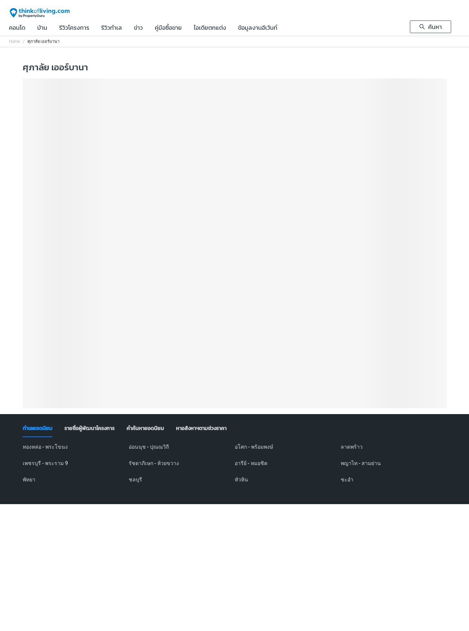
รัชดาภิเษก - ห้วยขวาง (154, 463)
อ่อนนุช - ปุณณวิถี (149, 447)
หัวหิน (241, 480)
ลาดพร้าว (352, 447)
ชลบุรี (135, 480)
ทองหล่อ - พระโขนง (45, 447)
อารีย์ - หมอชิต (251, 463)
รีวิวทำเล (111, 28)
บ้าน (42, 28)
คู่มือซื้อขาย (168, 28)
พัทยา (29, 480)
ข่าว (138, 28)
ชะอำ (347, 480)
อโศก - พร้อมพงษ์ (254, 447)
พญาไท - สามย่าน (361, 463)
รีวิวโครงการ (74, 28)
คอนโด (17, 28)
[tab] (37, 429)
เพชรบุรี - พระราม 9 (45, 463)
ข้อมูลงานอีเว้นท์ (257, 28)
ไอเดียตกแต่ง (210, 28)
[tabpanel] (235, 467)
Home (14, 41)
